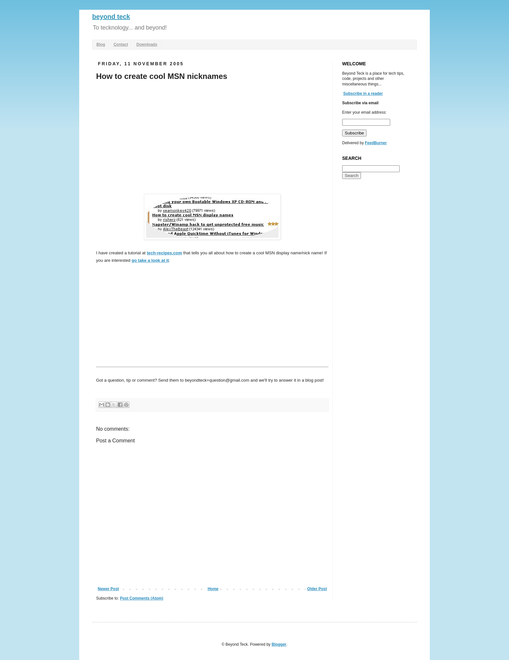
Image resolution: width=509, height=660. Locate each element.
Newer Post (108, 589)
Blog (100, 44)
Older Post (317, 589)
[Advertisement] (150, 135)
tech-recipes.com (164, 252)
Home (213, 589)
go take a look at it (150, 260)
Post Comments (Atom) (141, 598)
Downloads (146, 44)
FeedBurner (376, 143)
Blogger (279, 644)
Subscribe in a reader (363, 93)
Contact (121, 44)
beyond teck (111, 16)
